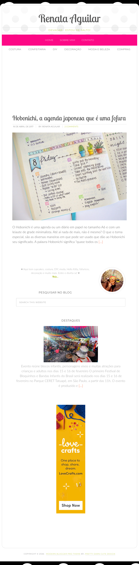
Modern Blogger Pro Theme (63, 554)
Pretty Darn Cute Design (100, 554)
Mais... (55, 276)
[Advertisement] (74, 83)
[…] (100, 242)
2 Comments (71, 126)
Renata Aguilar (70, 18)
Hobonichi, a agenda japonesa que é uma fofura (69, 118)
